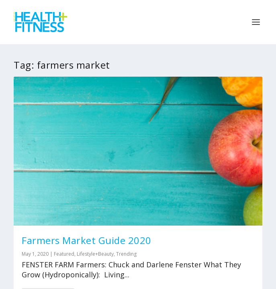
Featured (64, 253)
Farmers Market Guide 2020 (86, 240)
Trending (126, 253)
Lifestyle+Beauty (95, 253)
